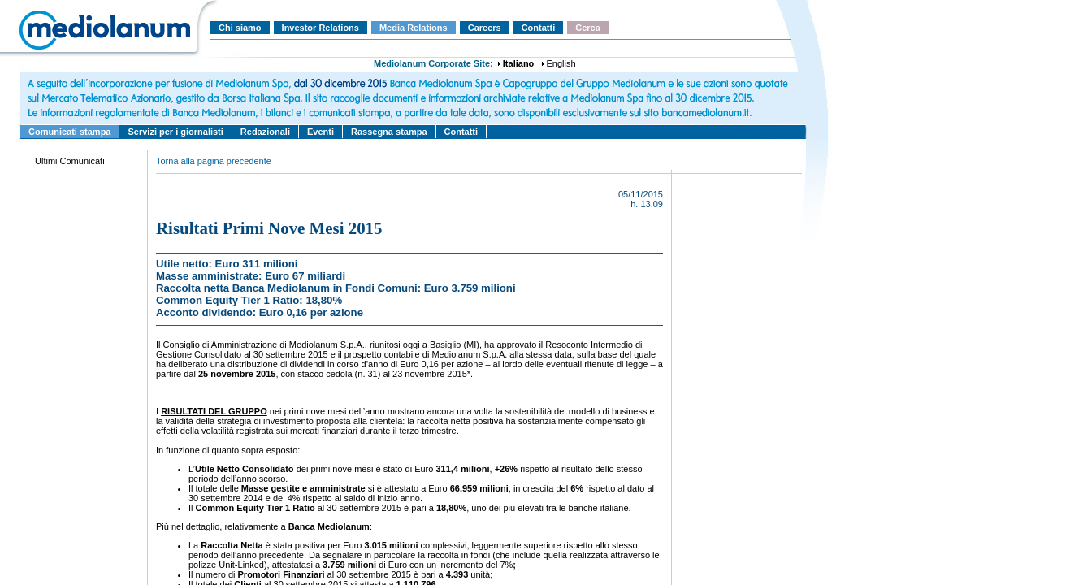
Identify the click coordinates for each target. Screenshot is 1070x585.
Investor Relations (320, 27)
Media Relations (413, 27)
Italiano (519, 63)
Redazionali (265, 131)
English (561, 63)
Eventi (320, 131)
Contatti (539, 27)
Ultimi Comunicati (70, 161)
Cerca (587, 27)
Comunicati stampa (69, 131)
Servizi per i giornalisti (175, 131)
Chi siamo (240, 27)
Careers (484, 27)
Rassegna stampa (389, 131)
